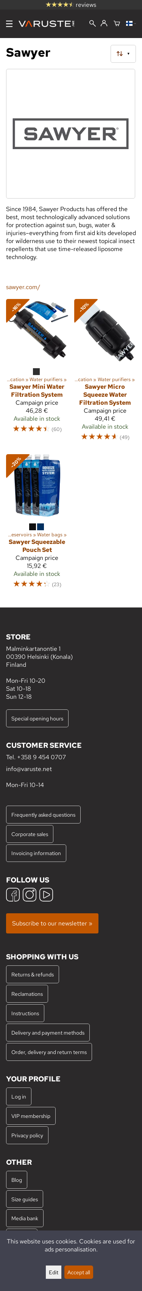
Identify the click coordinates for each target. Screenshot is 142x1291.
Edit (53, 1272)
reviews (71, 5)
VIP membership (30, 1115)
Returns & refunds (32, 974)
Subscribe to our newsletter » (52, 923)
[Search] (92, 24)
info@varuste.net (29, 769)
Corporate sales (29, 834)
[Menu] (9, 24)
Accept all (78, 1272)
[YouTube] (46, 895)
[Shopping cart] (117, 24)
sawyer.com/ (23, 287)
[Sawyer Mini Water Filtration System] (37, 373)
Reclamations (27, 993)
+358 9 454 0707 (41, 757)
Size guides (24, 1199)
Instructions (25, 1013)
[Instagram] (29, 895)
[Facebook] (13, 895)
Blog (16, 1179)
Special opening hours (37, 718)
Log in (18, 1096)
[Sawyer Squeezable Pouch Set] (37, 524)
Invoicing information (36, 853)
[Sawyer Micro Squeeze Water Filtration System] (105, 373)
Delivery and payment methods (47, 1032)
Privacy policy (27, 1135)
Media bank (24, 1218)
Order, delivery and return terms (49, 1052)
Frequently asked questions (43, 814)
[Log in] (104, 23)
